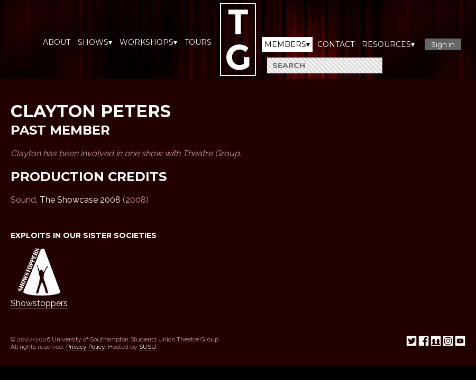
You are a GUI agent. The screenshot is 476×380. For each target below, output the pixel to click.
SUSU (147, 346)
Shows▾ (95, 42)
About (56, 42)
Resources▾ (388, 44)
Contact (335, 44)
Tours (198, 42)
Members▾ (287, 44)
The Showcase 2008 (80, 200)
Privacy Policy (85, 346)
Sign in (443, 44)
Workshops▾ (148, 42)
